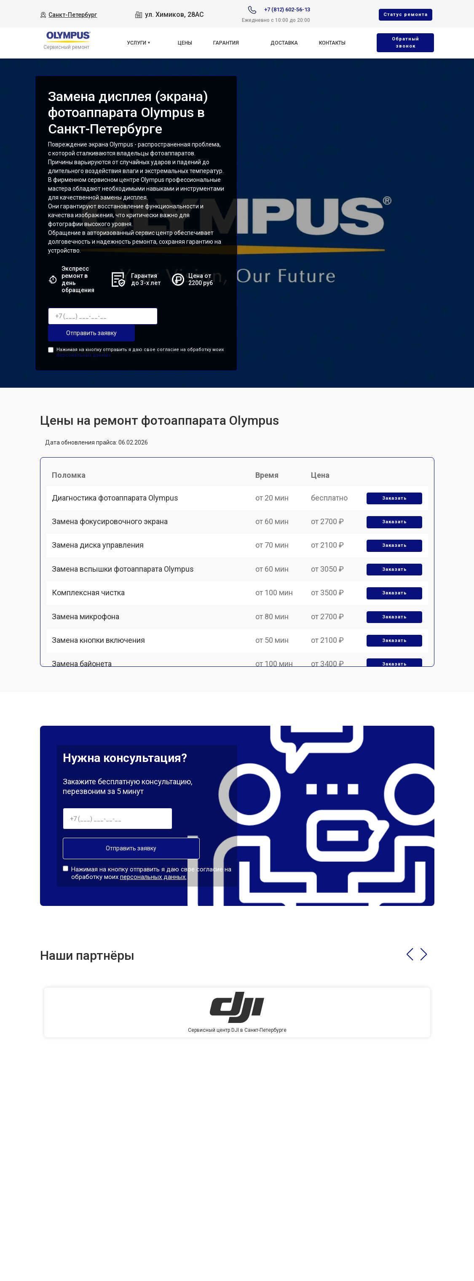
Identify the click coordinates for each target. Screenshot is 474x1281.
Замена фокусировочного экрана (113, 533)
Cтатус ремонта (405, 14)
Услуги (136, 43)
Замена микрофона (88, 650)
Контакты (332, 43)
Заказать (392, 504)
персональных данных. (84, 353)
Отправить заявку (81, 333)
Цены (185, 43)
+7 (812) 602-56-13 (287, 9)
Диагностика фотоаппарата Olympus (118, 504)
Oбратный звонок (405, 42)
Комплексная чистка (91, 621)
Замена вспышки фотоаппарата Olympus (126, 591)
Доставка (284, 43)
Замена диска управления (101, 562)
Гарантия (226, 43)
